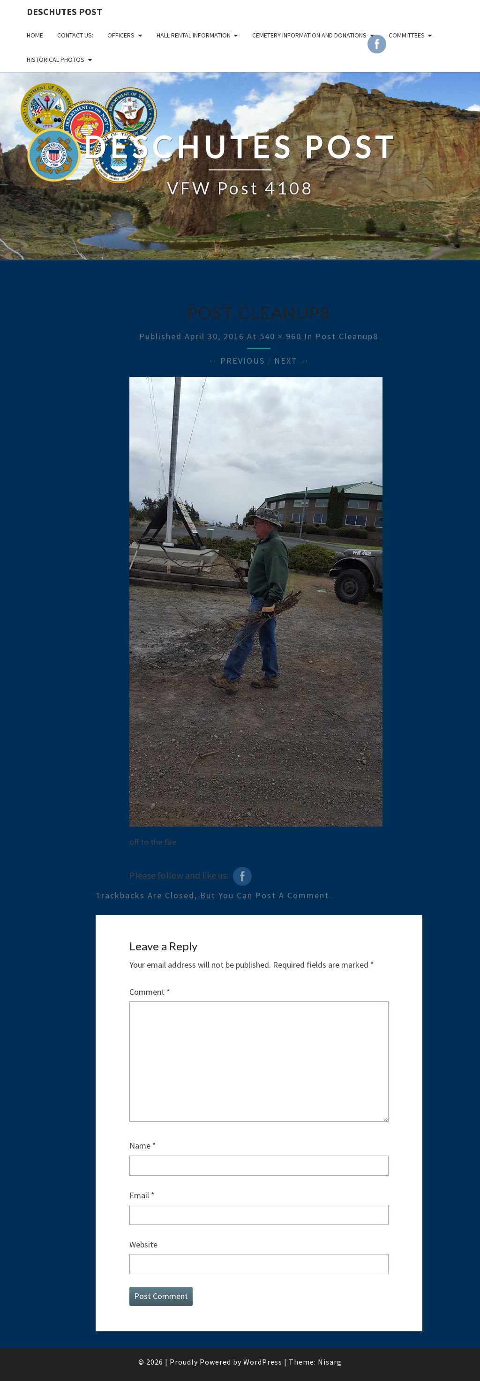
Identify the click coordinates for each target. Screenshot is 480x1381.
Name (142, 1145)
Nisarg (330, 1361)
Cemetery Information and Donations (309, 35)
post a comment (292, 895)
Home (35, 35)
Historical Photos (55, 59)
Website (143, 1244)
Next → (292, 360)
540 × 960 (280, 336)
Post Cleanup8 (346, 336)
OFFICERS (121, 35)
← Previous (236, 360)
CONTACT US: (75, 35)
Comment (149, 991)
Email (142, 1195)
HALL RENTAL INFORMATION (194, 35)
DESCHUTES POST (64, 11)
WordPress (262, 1361)
